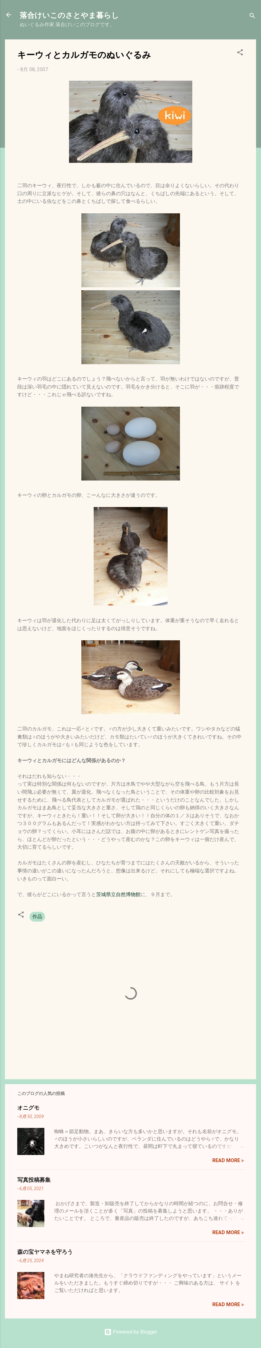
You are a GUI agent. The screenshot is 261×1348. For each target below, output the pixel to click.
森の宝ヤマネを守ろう (45, 1251)
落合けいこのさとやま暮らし (69, 15)
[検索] (252, 16)
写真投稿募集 (34, 1179)
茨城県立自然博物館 (118, 894)
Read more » (228, 1160)
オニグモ (28, 1107)
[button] (240, 53)
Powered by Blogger (130, 1332)
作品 (37, 916)
